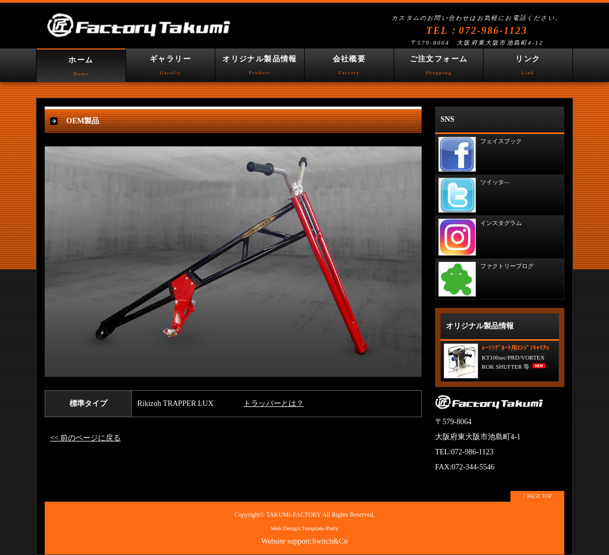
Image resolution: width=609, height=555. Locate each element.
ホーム (81, 69)
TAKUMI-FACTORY (294, 514)
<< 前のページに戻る (85, 438)
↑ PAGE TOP (537, 496)
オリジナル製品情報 (259, 68)
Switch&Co (330, 541)
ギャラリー (170, 68)
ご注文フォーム (438, 68)
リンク (528, 68)
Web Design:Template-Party (304, 528)
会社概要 (349, 68)
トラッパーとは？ (273, 403)
